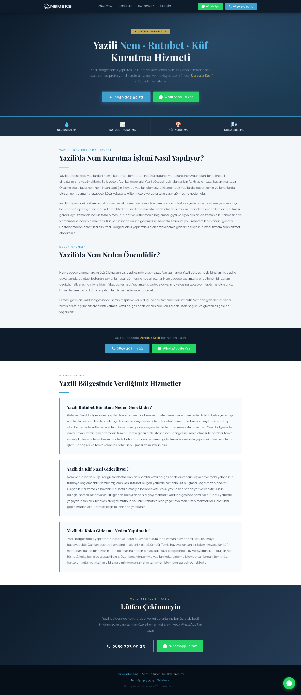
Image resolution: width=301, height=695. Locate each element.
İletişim (165, 5)
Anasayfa (105, 5)
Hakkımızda (146, 5)
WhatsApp (211, 6)
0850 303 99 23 (241, 6)
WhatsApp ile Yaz (176, 97)
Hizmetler (125, 5)
